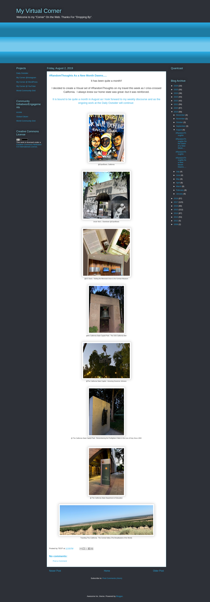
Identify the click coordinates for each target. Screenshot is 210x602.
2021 (176, 104)
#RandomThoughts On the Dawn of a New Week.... (181, 143)
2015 (176, 209)
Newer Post (55, 571)
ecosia (19, 112)
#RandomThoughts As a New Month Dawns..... (181, 162)
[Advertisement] (103, 42)
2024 (176, 93)
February (180, 190)
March (179, 186)
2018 (176, 198)
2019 (176, 112)
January (179, 194)
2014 (176, 213)
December (181, 115)
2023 (176, 97)
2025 (176, 89)
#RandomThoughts (181, 134)
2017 (176, 202)
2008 (176, 224)
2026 (176, 86)
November (181, 119)
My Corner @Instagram (26, 77)
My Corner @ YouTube (26, 86)
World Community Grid (25, 90)
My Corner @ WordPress (26, 82)
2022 (176, 101)
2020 (176, 108)
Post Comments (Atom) (112, 578)
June (178, 175)
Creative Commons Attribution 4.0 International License (29, 145)
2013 (176, 217)
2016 (176, 206)
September (181, 126)
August (179, 130)
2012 (176, 221)
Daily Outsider (22, 73)
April (178, 183)
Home (107, 571)
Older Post (158, 571)
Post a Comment (60, 561)
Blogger (119, 596)
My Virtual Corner (38, 11)
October (179, 122)
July (178, 171)
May (178, 179)
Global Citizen (22, 116)
